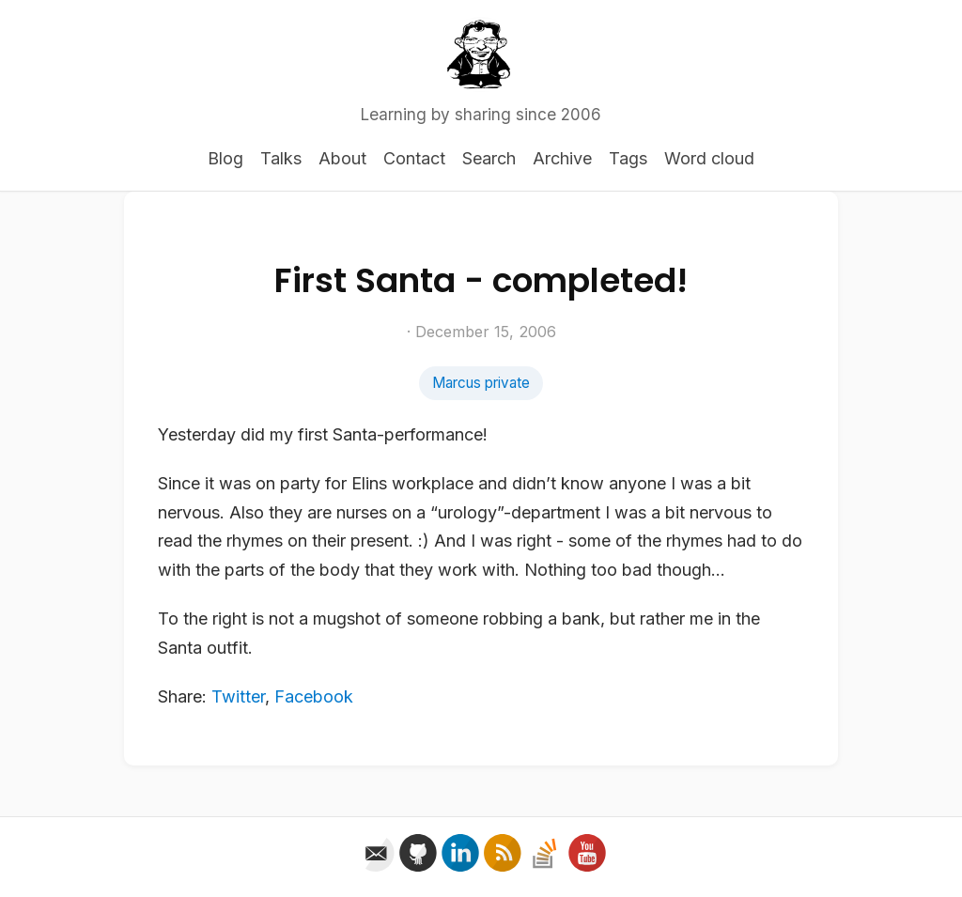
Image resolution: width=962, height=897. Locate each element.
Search (489, 158)
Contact (414, 158)
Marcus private (481, 383)
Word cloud (709, 158)
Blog (225, 158)
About (342, 158)
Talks (281, 158)
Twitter (238, 696)
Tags (628, 158)
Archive (562, 158)
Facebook (313, 696)
